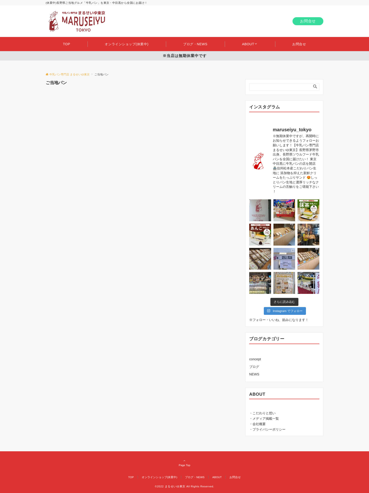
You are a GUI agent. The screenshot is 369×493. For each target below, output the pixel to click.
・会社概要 (257, 424)
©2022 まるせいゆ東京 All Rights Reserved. (184, 486)
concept (255, 359)
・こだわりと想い (262, 413)
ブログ (254, 367)
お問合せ (308, 21)
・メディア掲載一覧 (264, 418)
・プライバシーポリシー (267, 429)
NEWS (254, 374)
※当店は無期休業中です (185, 56)
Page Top (184, 463)
